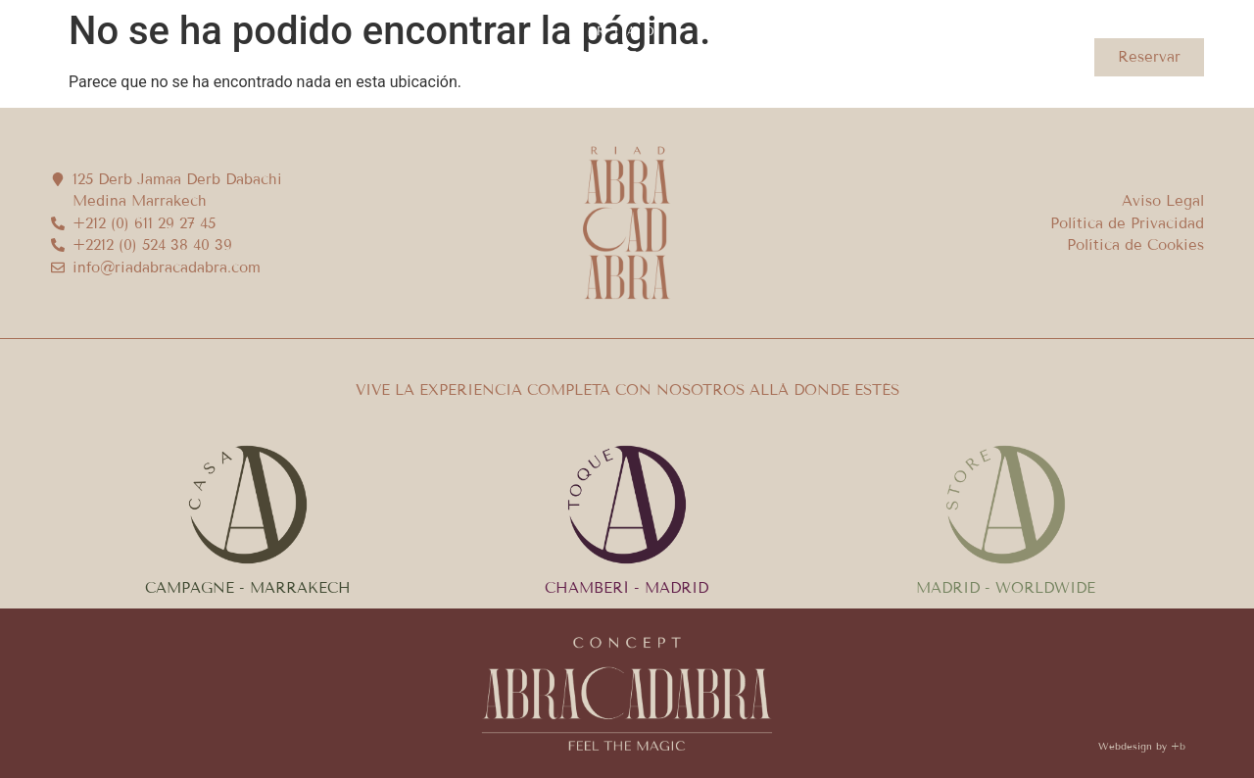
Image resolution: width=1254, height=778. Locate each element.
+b (1178, 746)
